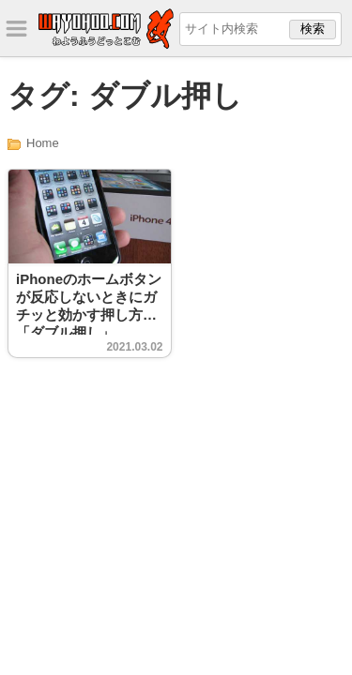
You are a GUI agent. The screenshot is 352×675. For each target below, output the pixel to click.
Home (42, 143)
